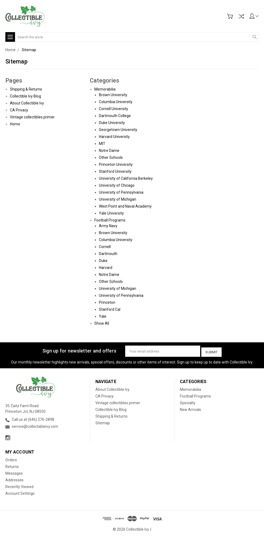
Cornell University (113, 109)
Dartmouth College (115, 116)
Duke (103, 260)
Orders (11, 458)
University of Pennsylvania (121, 192)
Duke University (112, 123)
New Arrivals (190, 408)
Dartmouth (108, 254)
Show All (101, 323)
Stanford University (115, 171)
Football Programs (109, 220)
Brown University (113, 95)
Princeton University (116, 164)
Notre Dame (109, 150)
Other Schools (111, 157)
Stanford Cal (109, 309)
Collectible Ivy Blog (25, 96)
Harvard (105, 267)
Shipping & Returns (26, 89)
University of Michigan (117, 199)
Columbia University (115, 102)
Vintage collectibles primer (32, 117)
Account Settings (20, 492)
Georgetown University (118, 130)
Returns (12, 465)
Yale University (111, 213)
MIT (102, 143)
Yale (102, 316)
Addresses (14, 479)
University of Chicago (117, 185)
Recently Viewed (19, 485)
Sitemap (102, 421)
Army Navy (108, 226)
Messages (14, 472)
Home (15, 124)
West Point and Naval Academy (125, 206)
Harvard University (114, 136)
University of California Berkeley (126, 178)
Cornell (105, 247)
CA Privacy (19, 110)
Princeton (107, 302)
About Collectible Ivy (27, 103)
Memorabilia (105, 89)
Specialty (187, 401)
